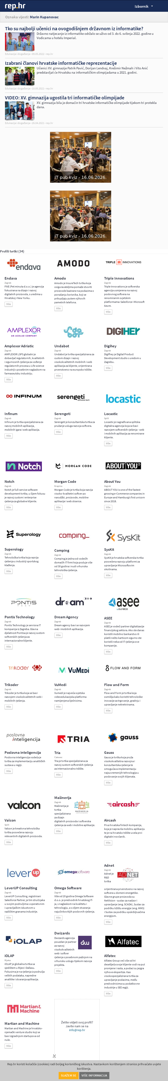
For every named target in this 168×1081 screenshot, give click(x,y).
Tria (57, 752)
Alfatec (110, 955)
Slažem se (68, 1075)
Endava (11, 278)
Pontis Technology (20, 617)
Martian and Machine (22, 1023)
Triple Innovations (119, 278)
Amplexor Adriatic (19, 346)
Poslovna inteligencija (23, 752)
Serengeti (62, 413)
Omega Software (68, 888)
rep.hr (15, 6)
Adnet (109, 865)
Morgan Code (65, 481)
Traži (161, 6)
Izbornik (142, 7)
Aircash (110, 820)
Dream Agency (66, 617)
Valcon (10, 820)
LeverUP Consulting (21, 888)
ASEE (108, 618)
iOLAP (9, 955)
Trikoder (11, 684)
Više (8, 304)
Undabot (61, 346)
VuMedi (60, 684)
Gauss (109, 752)
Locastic (111, 413)
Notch (9, 481)
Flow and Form (116, 684)
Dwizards (62, 933)
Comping (61, 550)
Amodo (60, 278)
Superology (14, 549)
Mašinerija (62, 797)
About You (112, 481)
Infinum (11, 413)
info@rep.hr (77, 1030)
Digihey (110, 346)
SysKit (109, 549)
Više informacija (94, 1075)
